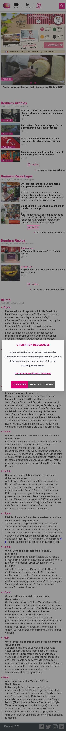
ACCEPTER (19, 384)
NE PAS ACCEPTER (41, 384)
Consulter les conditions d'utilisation (33, 373)
